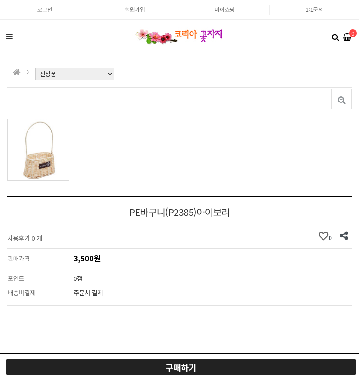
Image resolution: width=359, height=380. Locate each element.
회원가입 (135, 9)
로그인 (45, 9)
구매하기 (181, 367)
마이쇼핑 (224, 9)
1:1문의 (314, 9)
